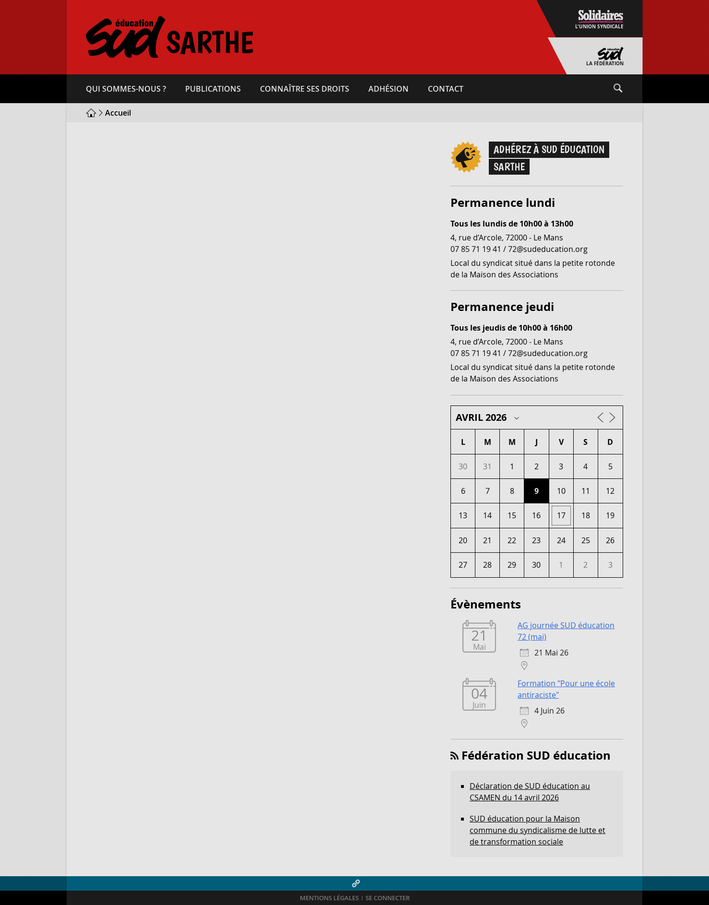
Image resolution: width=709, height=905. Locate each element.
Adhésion (388, 88)
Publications (213, 88)
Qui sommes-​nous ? (126, 88)
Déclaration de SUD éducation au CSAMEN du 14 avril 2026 (530, 792)
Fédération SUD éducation (536, 755)
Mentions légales (329, 898)
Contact (445, 88)
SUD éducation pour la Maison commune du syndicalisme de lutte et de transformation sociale (537, 830)
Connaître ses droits (304, 88)
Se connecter (388, 898)
